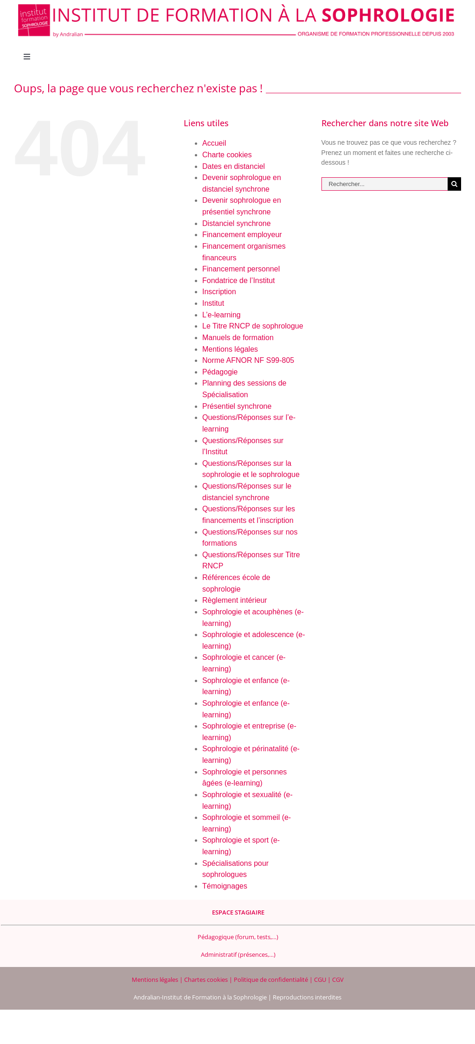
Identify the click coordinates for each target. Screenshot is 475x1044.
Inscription (219, 292)
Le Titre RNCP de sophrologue (252, 326)
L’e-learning (221, 315)
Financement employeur (242, 234)
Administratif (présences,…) (238, 954)
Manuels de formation (238, 338)
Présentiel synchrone (236, 406)
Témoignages (224, 886)
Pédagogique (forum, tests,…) (238, 937)
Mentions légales (230, 349)
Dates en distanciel (233, 166)
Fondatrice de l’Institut (238, 280)
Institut (213, 303)
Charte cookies (227, 155)
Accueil (214, 143)
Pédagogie (220, 372)
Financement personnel (241, 269)
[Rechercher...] (384, 184)
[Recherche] (454, 184)
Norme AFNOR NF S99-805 (248, 360)
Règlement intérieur (234, 600)
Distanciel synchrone (236, 223)
